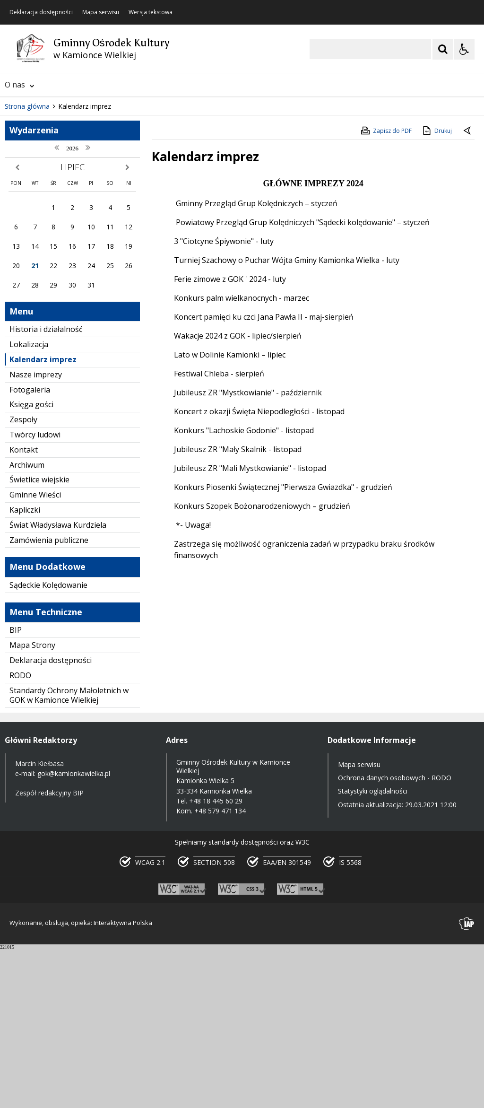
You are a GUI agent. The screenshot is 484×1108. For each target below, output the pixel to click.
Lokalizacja (28, 502)
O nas (20, 84)
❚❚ (19, 236)
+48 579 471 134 (220, 969)
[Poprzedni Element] (44, 236)
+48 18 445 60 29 (215, 959)
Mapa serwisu (100, 12)
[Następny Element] (68, 236)
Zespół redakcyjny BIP (49, 951)
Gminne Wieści (35, 653)
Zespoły (23, 578)
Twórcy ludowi (34, 593)
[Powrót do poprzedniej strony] (468, 289)
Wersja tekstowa (151, 12)
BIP (15, 788)
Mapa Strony (32, 803)
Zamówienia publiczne (48, 698)
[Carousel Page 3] (110, 236)
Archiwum (26, 623)
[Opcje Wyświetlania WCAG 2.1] (464, 49)
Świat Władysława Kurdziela (57, 683)
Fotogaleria (29, 548)
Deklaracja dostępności (41, 12)
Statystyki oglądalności (372, 949)
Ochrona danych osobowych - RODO (394, 936)
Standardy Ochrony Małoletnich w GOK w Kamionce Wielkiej (69, 854)
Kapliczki (24, 668)
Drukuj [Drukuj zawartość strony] (436, 289)
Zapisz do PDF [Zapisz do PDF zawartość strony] (386, 289)
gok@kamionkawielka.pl (73, 931)
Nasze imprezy (35, 533)
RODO (20, 834)
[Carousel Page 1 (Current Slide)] (92, 236)
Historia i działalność (46, 487)
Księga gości (31, 563)
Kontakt (23, 608)
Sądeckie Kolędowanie (48, 743)
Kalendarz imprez (43, 518)
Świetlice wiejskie (39, 638)
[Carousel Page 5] (128, 236)
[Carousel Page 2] (101, 236)
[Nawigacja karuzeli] (56, 236)
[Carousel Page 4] (119, 236)
